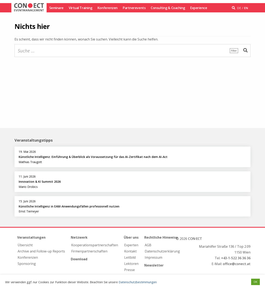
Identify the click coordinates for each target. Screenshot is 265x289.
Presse (129, 270)
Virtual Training (80, 8)
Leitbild (130, 257)
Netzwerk (79, 237)
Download (79, 259)
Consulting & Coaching (168, 8)
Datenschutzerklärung (162, 251)
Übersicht (25, 245)
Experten (131, 245)
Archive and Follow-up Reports (41, 251)
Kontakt (130, 251)
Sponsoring (27, 263)
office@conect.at (237, 264)
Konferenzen (108, 8)
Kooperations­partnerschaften (94, 245)
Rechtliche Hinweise (161, 237)
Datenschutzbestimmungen (138, 282)
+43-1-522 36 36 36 (236, 258)
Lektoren (131, 263)
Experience (198, 8)
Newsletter (154, 265)
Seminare (56, 8)
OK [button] (255, 282)
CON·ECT (195, 238)
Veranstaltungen (31, 237)
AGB (148, 245)
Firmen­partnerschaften (89, 251)
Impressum (153, 257)
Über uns (131, 237)
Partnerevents (134, 8)
